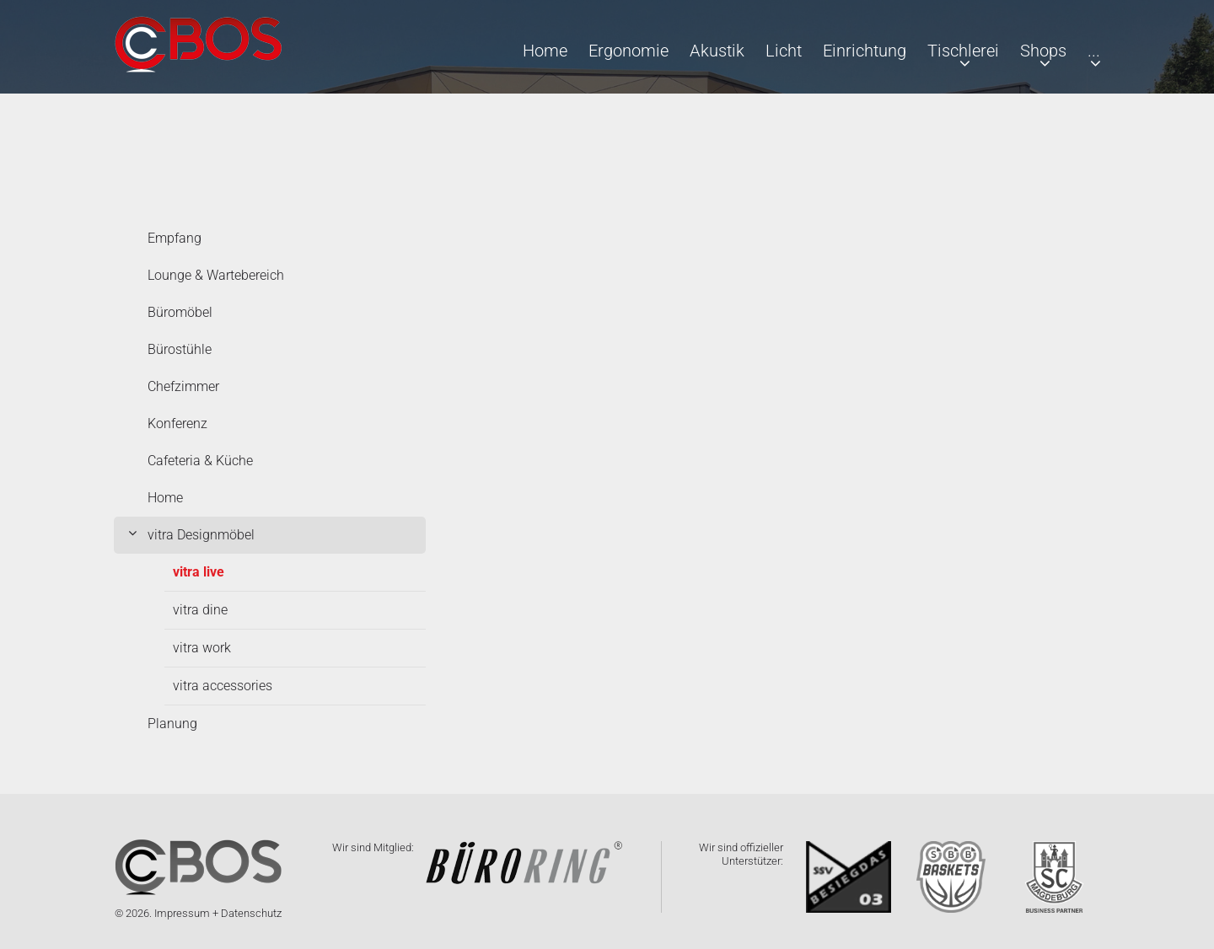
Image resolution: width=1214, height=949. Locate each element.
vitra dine (200, 610)
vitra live (198, 572)
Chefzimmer (183, 386)
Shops (1043, 50)
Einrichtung (864, 50)
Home (545, 50)
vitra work (202, 648)
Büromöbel (180, 312)
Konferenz (177, 424)
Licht (783, 50)
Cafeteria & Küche (200, 461)
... (1094, 50)
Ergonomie (628, 50)
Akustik (717, 50)
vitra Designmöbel (201, 535)
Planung (172, 724)
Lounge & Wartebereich (216, 275)
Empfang (174, 238)
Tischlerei (963, 50)
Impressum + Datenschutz (218, 913)
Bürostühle (180, 349)
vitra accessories (222, 686)
